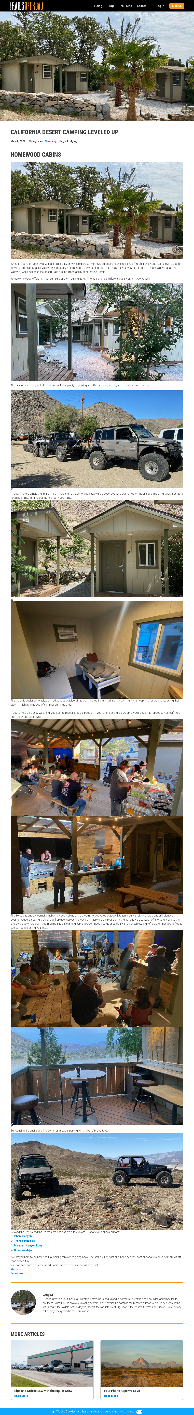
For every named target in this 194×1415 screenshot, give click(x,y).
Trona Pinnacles (24, 1240)
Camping (50, 141)
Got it (139, 1412)
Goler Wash (21, 1250)
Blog (110, 6)
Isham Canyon (23, 1236)
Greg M (48, 1295)
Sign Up (177, 5)
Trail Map (125, 6)
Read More (21, 1395)
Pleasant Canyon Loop (28, 1245)
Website (17, 1269)
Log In (160, 6)
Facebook (18, 1273)
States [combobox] (141, 6)
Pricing (97, 6)
